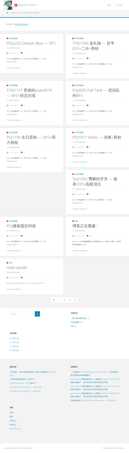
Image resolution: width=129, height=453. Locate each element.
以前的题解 (13, 38)
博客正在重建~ (85, 225)
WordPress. (121, 448)
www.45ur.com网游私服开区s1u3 (83, 379)
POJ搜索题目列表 (21, 225)
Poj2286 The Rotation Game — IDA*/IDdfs (26, 387)
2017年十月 (14, 342)
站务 (76, 221)
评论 (13, 424)
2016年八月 (14, 346)
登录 (11, 416)
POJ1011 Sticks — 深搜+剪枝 (96, 137)
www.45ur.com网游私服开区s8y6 (83, 386)
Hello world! (17, 267)
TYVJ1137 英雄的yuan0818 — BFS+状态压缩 (29, 92)
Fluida (113, 448)
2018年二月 (14, 338)
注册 (11, 412)
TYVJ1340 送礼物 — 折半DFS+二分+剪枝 (93, 45)
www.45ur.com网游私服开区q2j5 (83, 393)
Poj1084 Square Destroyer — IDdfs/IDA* (25, 391)
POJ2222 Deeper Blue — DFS (31, 43)
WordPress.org (15, 428)
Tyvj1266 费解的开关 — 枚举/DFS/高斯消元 (94, 181)
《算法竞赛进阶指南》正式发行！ (22, 379)
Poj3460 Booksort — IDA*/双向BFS (23, 383)
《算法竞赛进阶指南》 (79, 318)
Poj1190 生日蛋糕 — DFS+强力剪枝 (31, 140)
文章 (13, 420)
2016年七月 (14, 350)
